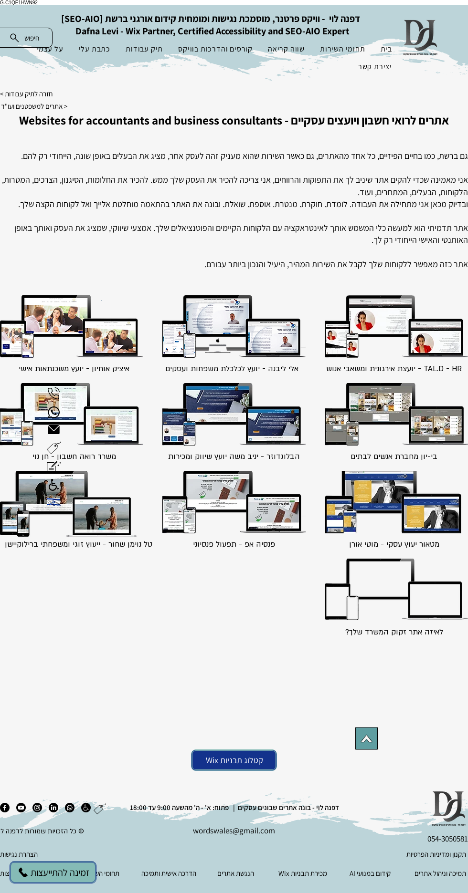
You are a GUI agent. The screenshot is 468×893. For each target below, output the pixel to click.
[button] (54, 447)
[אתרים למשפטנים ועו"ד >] (41, 106)
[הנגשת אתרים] (236, 873)
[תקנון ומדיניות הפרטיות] (419, 854)
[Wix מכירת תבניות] (303, 873)
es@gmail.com (250, 830)
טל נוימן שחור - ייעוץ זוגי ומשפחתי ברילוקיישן (78, 544)
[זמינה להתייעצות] (53, 872)
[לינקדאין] (53, 807)
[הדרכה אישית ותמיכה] (170, 873)
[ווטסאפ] (69, 807)
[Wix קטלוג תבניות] (234, 760)
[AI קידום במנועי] (371, 873)
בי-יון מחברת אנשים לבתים (394, 456)
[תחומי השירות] (102, 873)
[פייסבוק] (5, 807)
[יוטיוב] (21, 807)
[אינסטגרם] (37, 807)
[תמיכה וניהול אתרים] (438, 873)
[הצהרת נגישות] (48, 854)
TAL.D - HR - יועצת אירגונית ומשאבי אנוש (394, 368)
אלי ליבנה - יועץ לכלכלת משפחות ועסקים (231, 368)
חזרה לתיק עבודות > (26, 93)
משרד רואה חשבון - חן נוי (74, 456)
